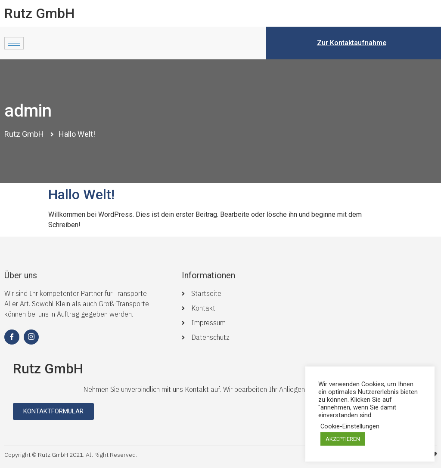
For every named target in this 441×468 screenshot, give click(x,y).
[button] (53, 411)
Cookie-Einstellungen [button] (349, 426)
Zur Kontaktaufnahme (351, 43)
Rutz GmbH (39, 13)
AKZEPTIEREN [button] (343, 439)
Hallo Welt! (81, 194)
